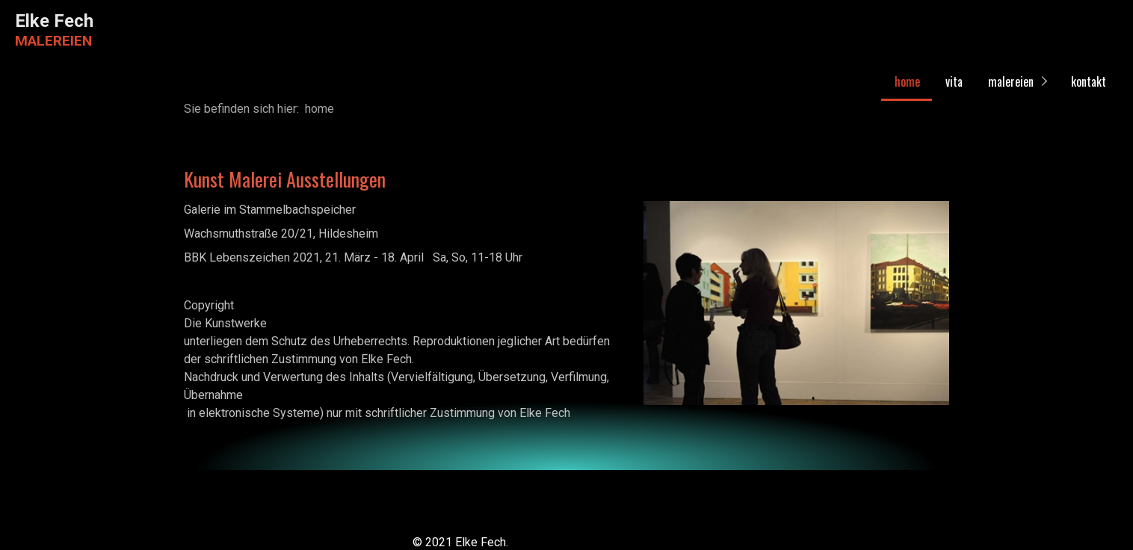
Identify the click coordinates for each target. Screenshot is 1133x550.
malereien (1011, 81)
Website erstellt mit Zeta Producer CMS (616, 542)
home (907, 81)
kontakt (1088, 81)
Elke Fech (54, 20)
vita (954, 81)
